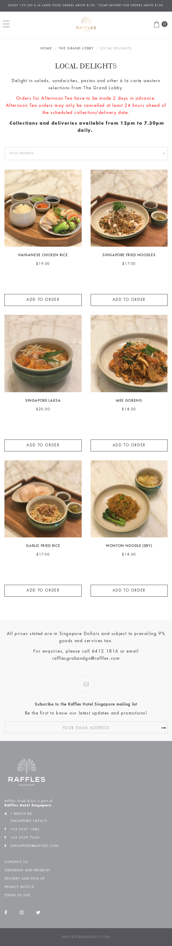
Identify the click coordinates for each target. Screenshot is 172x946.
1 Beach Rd (21, 814)
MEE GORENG (129, 401)
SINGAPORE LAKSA (43, 401)
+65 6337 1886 (25, 829)
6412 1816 (105, 651)
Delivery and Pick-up (24, 879)
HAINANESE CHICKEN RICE (43, 255)
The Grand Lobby (76, 48)
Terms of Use (17, 895)
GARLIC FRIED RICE (43, 546)
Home (46, 48)
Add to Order (42, 300)
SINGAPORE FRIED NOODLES (128, 255)
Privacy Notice (19, 887)
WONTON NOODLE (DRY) (129, 546)
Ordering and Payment (27, 870)
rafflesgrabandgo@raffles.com (86, 658)
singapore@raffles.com (34, 846)
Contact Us (16, 862)
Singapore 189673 (28, 821)
